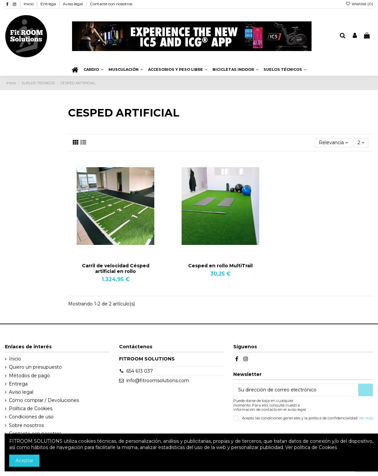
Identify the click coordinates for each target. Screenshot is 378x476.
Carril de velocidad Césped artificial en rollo (115, 268)
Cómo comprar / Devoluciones (44, 400)
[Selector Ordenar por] (333, 143)
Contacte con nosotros (111, 3)
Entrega (48, 3)
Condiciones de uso (31, 417)
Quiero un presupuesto (35, 367)
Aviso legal (73, 3)
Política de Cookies (30, 408)
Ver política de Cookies (311, 447)
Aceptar (24, 460)
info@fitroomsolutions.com (157, 380)
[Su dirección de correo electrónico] (296, 390)
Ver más (366, 418)
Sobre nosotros (26, 425)
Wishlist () (359, 3)
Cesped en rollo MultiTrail (220, 266)
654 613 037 (139, 371)
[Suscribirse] (365, 390)
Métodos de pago (29, 376)
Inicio (29, 3)
